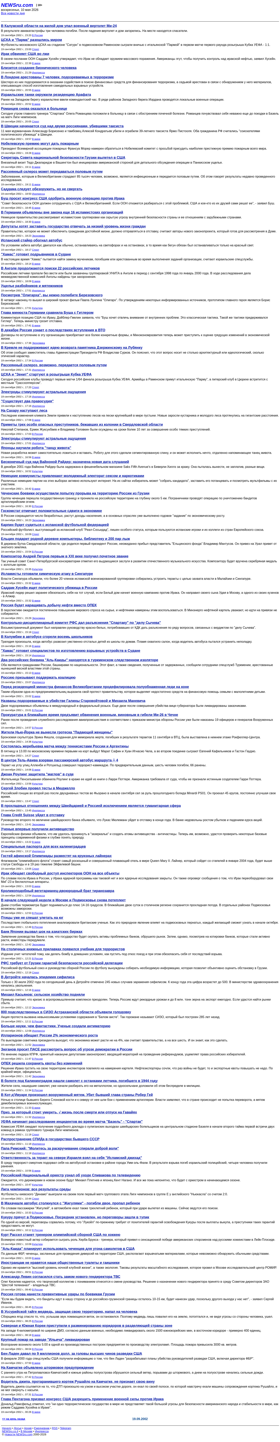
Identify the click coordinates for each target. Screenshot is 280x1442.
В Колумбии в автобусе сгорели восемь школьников (47, 637)
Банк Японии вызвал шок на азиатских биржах (41, 932)
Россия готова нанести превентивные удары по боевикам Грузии (58, 1294)
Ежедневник (42, 1428)
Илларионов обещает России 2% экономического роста (49, 1035)
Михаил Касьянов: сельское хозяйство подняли (43, 994)
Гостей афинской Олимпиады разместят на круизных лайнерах (56, 856)
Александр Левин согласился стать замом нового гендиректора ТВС (60, 1277)
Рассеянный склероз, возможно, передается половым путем (54, 365)
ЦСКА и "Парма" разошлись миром (31, 40)
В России (37, 35)
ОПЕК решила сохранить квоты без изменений (41, 1063)
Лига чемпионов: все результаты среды (36, 1189)
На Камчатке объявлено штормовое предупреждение (47, 1368)
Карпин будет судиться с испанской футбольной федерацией (55, 525)
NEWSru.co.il (10, 1431)
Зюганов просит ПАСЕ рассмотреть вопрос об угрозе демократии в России (66, 1049)
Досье (18, 1428)
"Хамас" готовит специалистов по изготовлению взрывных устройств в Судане (70, 651)
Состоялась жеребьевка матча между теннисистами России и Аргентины (65, 746)
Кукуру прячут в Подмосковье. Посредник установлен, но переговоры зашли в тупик (75, 1217)
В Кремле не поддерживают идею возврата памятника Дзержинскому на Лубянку (71, 348)
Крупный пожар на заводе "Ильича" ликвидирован (45, 1340)
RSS (55, 1428)
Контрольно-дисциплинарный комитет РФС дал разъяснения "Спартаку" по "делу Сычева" (81, 623)
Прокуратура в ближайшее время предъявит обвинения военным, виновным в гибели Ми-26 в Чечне (89, 715)
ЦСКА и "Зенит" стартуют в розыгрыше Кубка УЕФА (46, 374)
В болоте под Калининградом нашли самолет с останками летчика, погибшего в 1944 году (79, 1081)
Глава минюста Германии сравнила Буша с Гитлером (47, 313)
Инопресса (38, 72)
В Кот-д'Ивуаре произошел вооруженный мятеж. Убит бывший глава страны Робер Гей (77, 1095)
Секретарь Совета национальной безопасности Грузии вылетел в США (63, 158)
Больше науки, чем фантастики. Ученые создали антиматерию (55, 1026)
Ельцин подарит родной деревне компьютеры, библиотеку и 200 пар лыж (65, 539)
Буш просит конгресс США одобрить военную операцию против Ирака (62, 198)
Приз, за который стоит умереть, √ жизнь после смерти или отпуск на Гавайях (69, 1112)
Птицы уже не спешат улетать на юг (32, 918)
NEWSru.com (17, 5)
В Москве (26, 1431)
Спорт (35, 49)
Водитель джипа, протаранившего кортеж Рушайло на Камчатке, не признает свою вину (78, 1382)
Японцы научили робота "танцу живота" (36, 448)
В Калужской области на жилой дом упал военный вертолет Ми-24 (59, 26)
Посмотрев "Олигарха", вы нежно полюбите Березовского (52, 295)
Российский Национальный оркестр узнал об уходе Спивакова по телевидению (70, 1175)
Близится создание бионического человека (39, 68)
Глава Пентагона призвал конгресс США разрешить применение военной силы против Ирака (82, 1399)
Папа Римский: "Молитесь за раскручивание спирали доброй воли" (60, 1148)
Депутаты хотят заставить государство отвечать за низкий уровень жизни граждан (73, 226)
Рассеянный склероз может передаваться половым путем (52, 171)
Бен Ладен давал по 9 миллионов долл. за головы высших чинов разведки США (71, 1354)
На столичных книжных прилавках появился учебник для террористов (63, 949)
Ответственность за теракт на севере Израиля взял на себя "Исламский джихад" (71, 1158)
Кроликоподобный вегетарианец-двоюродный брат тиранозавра (57, 891)
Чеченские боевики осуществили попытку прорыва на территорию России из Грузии (75, 493)
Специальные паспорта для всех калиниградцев (43, 846)
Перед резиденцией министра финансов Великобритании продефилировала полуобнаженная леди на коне (95, 687)
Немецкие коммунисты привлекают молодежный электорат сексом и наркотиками (72, 476)
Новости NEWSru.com (18, 1434)
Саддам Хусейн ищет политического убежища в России (49, 588)
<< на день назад (13, 1418)
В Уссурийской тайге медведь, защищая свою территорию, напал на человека (69, 1312)
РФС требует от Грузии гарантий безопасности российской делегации (62, 963)
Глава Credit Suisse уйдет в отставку (33, 815)
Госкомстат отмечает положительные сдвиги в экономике (51, 511)
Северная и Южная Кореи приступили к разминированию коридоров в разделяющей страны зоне (86, 1326)
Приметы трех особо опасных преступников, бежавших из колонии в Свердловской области (82, 424)
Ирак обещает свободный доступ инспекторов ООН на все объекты (60, 873)
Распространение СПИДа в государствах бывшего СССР (50, 1139)
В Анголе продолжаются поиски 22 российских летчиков (50, 268)
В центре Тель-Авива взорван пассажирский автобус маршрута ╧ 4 (59, 760)
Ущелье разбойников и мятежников (32, 286)
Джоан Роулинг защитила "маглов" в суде (37, 774)
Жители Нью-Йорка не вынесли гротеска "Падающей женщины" (57, 732)
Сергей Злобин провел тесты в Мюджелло (38, 788)
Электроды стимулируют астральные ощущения (43, 392)
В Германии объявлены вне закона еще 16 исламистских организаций (62, 212)
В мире (36, 63)
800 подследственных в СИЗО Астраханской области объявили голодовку (66, 1012)
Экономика (38, 235)
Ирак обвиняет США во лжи (25, 54)
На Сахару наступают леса (24, 410)
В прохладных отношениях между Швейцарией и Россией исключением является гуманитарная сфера (91, 806)
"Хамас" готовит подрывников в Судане (36, 254)
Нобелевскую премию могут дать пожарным (40, 144)
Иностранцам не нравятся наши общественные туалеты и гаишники (60, 1263)
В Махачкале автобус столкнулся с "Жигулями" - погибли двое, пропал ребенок (70, 1203)
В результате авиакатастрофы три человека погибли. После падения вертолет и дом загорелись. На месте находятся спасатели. (94, 30)
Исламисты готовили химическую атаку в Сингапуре (47, 574)
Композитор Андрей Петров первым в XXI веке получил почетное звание (64, 556)
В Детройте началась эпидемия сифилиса (38, 977)
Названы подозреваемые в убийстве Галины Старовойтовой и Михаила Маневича (73, 701)
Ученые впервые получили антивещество (37, 829)
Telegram (65, 1428)
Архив (28, 1428)
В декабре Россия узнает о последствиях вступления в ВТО (53, 330)
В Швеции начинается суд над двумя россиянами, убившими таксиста (62, 126)
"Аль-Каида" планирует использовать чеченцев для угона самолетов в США (68, 1249)
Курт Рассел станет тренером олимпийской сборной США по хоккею (60, 1235)
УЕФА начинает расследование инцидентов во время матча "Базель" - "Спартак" (72, 1122)
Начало (6, 1428)
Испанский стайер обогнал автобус (31, 240)
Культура (37, 308)
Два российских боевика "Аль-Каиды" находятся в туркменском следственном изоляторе (79, 660)
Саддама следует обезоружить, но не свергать (41, 189)
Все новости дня (13, 13)
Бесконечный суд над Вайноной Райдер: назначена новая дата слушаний (65, 462)
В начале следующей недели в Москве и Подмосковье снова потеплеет (63, 900)
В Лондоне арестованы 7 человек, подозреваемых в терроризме (57, 77)
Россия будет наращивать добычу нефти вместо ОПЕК (49, 605)
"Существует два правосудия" (27, 401)
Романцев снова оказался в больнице (34, 109)
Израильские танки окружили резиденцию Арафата (46, 95)
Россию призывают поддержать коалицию (38, 677)
